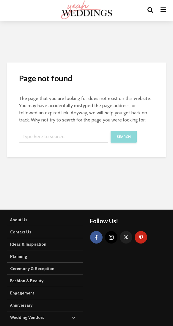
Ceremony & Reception (32, 268)
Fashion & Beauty (27, 280)
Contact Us (20, 232)
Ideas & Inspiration (28, 244)
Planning (18, 256)
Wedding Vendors (27, 317)
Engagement (22, 293)
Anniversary (21, 305)
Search (124, 136)
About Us (18, 219)
